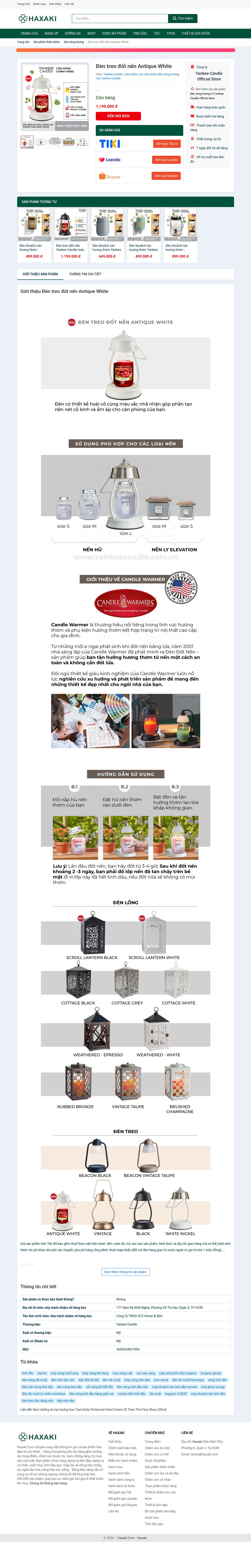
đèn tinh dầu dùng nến (37, 1401)
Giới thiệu (55, 4)
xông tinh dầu (217, 1380)
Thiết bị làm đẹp (156, 1505)
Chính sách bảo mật (122, 1448)
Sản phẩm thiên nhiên (46, 42)
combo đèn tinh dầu (132, 1394)
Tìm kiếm (183, 18)
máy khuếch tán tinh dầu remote (174, 1387)
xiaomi (42, 1373)
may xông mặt (122, 1373)
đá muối (155, 1394)
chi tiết (85, 274)
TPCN (171, 33)
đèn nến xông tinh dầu (37, 1387)
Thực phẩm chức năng (160, 1486)
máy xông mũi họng (64, 1373)
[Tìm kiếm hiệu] (120, 18)
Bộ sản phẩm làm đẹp (160, 1511)
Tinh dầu (140, 33)
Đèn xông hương (74, 42)
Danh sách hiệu (119, 1473)
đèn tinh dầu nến (63, 1380)
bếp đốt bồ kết (89, 1380)
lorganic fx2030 (176, 1394)
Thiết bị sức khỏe (196, 33)
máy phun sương (212, 1387)
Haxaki (142, 1538)
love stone (161, 1380)
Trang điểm (153, 1441)
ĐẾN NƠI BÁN (118, 116)
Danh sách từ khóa (121, 1486)
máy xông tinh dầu (137, 1380)
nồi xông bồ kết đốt (99, 1387)
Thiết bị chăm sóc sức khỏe (160, 1495)
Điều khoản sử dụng (122, 1454)
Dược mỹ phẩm (114, 33)
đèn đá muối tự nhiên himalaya (44, 1394)
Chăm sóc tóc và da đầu (162, 1473)
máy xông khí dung (95, 1373)
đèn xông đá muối (34, 1380)
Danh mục (39, 4)
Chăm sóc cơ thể (157, 1454)
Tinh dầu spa (154, 1524)
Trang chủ (23, 4)
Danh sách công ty (121, 1479)
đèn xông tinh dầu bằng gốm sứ (91, 1394)
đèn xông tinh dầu (69, 1387)
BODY (91, 33)
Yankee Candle (112, 74)
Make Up (51, 33)
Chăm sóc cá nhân (158, 1479)
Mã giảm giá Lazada (122, 1498)
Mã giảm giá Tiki (119, 1492)
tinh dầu (27, 1373)
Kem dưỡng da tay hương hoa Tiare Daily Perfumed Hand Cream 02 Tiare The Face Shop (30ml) (100, 1409)
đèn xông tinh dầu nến (132, 1387)
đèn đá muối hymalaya (188, 1380)
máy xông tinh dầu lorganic (178, 1373)
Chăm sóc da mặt (157, 1448)
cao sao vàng (145, 1373)
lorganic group (211, 1373)
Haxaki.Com (126, 1538)
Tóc (157, 33)
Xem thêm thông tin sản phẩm (125, 1272)
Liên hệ (69, 4)
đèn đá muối (111, 1380)
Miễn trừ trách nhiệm (123, 1460)
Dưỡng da (73, 33)
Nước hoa (152, 1517)
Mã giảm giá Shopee (122, 1505)
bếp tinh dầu (66, 1401)
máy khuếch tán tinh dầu (208, 1394)
